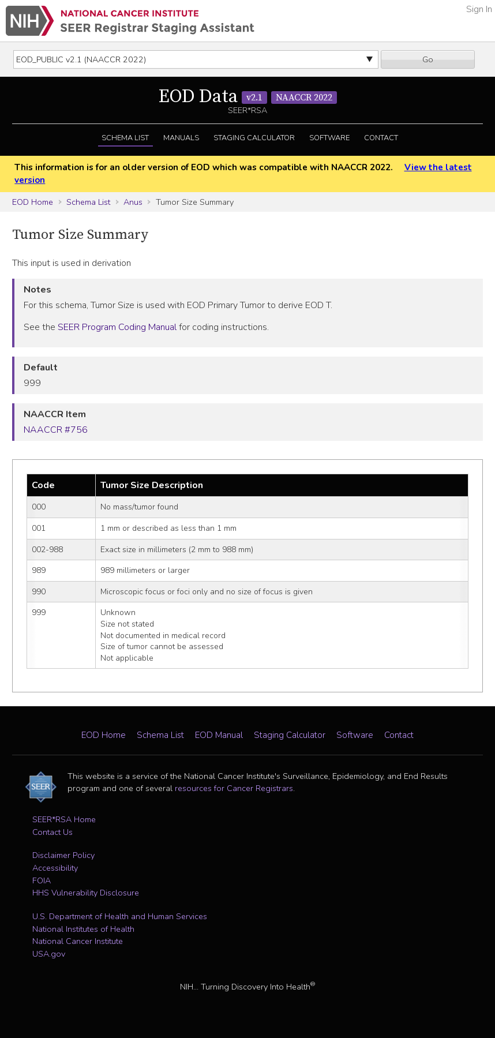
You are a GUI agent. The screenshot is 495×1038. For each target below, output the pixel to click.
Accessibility (55, 868)
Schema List (125, 138)
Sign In (479, 9)
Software (329, 138)
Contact (381, 138)
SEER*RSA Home (64, 819)
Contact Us (52, 832)
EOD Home (32, 202)
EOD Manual (219, 735)
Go (427, 59)
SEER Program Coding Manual (117, 327)
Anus (132, 202)
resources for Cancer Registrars (234, 788)
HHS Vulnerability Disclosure (85, 892)
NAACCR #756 (56, 430)
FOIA (41, 880)
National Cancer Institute (77, 941)
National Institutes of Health (83, 929)
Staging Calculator (254, 138)
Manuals (181, 138)
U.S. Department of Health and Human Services (119, 916)
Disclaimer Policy (63, 855)
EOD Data (248, 96)
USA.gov (48, 954)
